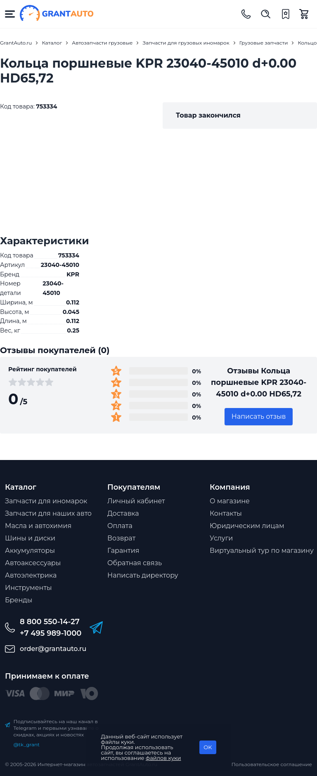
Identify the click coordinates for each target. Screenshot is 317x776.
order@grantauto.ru (53, 649)
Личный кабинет (136, 501)
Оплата (119, 526)
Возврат (121, 538)
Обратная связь (134, 563)
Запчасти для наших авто (48, 513)
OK (207, 747)
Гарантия (123, 550)
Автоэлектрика (31, 575)
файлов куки (163, 758)
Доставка (123, 513)
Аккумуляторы (30, 550)
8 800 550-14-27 (50, 621)
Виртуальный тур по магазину (262, 550)
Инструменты (28, 588)
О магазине (230, 501)
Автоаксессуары (33, 563)
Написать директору (142, 575)
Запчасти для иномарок (46, 501)
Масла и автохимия (38, 526)
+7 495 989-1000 (50, 633)
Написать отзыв (259, 416)
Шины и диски (30, 538)
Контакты (226, 513)
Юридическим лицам (247, 526)
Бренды (18, 600)
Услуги (221, 538)
